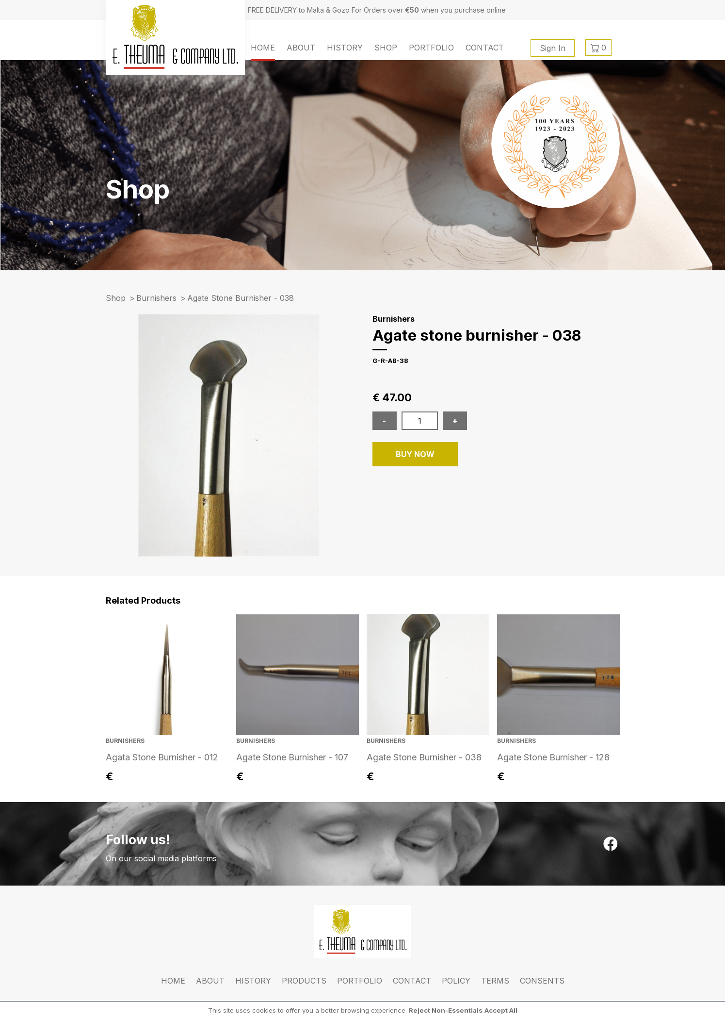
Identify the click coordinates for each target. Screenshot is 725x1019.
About (301, 47)
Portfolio (431, 47)
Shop (385, 47)
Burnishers (156, 298)
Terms (495, 981)
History (345, 47)
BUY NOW (415, 454)
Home (263, 47)
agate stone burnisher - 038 (240, 298)
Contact (485, 47)
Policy (456, 981)
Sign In (552, 48)
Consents (542, 981)
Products (304, 981)
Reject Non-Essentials (446, 1010)
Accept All (500, 1010)
